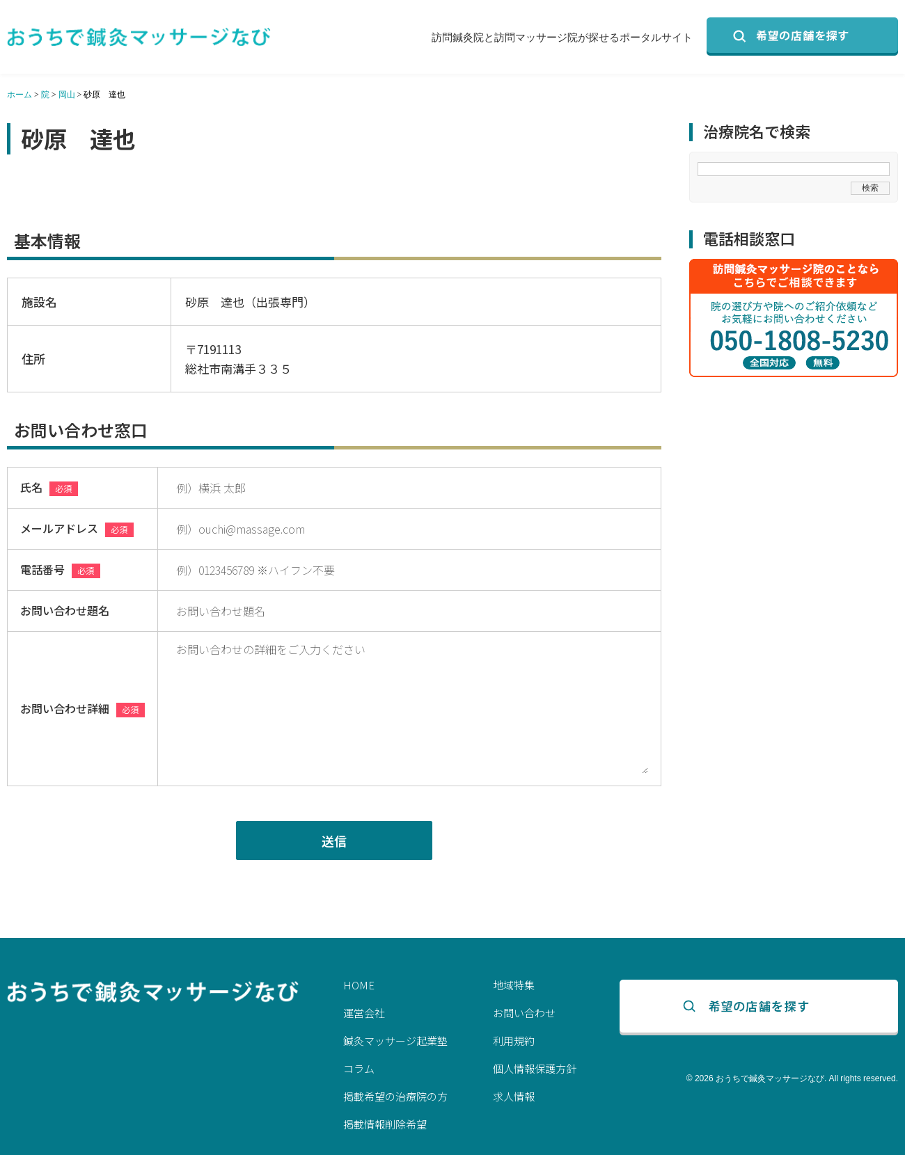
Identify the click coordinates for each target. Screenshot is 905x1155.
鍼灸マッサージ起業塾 (395, 1040)
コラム (359, 1068)
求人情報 (514, 1096)
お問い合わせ (524, 1012)
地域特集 (514, 985)
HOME (359, 985)
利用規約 (514, 1040)
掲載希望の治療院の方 (395, 1096)
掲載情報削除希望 (385, 1124)
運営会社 (364, 1012)
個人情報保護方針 (534, 1068)
